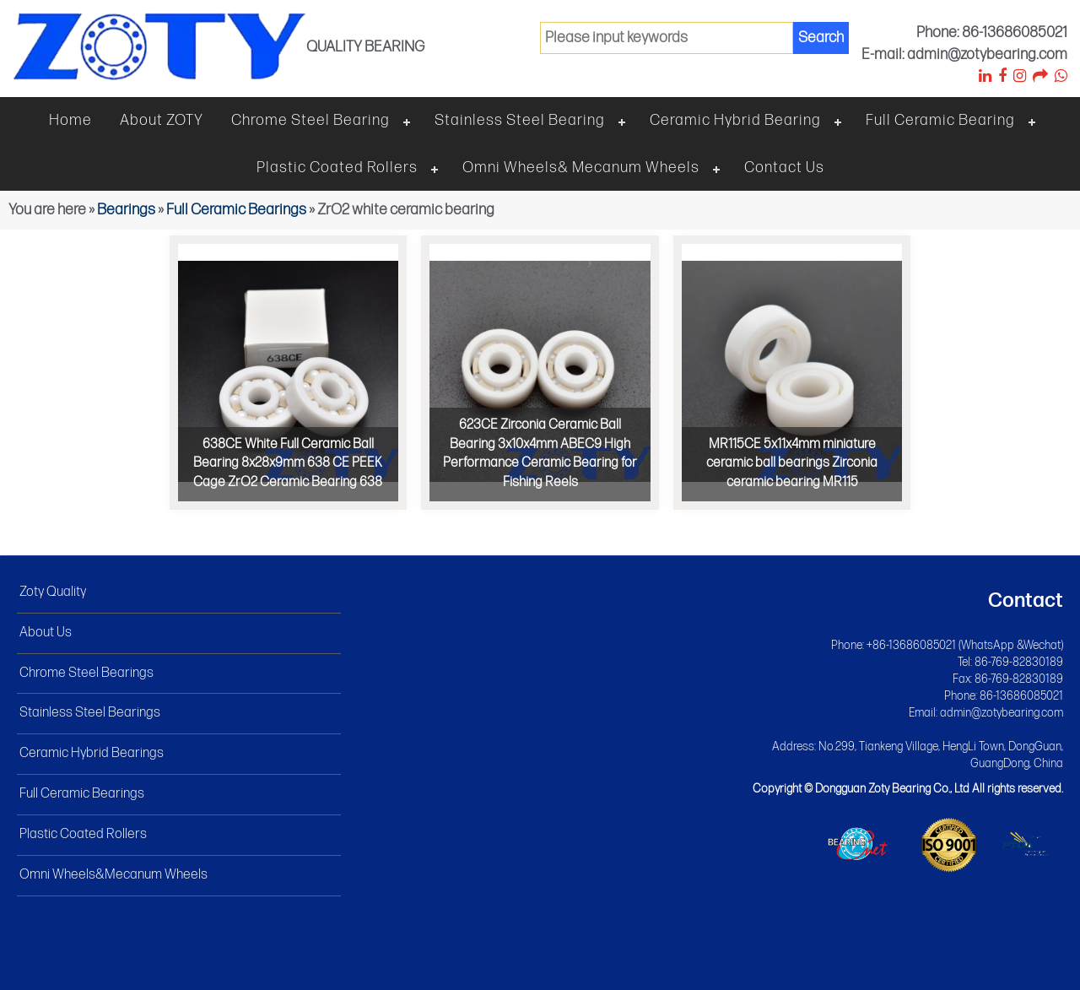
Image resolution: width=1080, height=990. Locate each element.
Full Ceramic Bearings (236, 210)
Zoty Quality (52, 592)
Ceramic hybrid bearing (735, 120)
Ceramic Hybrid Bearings (91, 753)
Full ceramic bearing (940, 120)
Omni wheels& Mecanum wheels (580, 167)
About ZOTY (161, 120)
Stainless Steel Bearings (89, 713)
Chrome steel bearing (310, 120)
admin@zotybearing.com (1001, 713)
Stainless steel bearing (520, 120)
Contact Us (784, 167)
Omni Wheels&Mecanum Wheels (113, 875)
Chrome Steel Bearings (86, 673)
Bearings (126, 210)
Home (70, 120)
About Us (45, 633)
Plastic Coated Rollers (337, 167)
